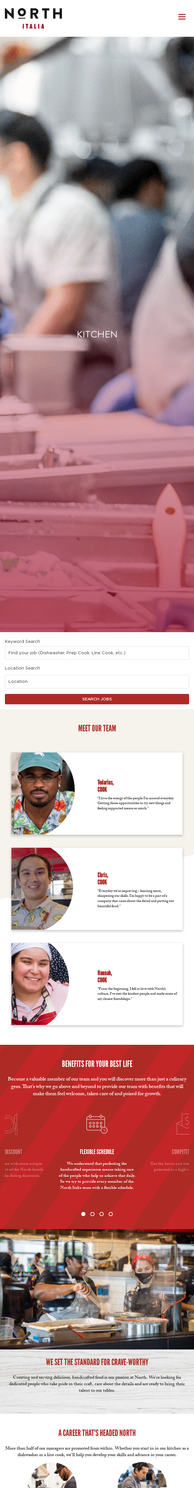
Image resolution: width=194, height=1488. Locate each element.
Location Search (22, 668)
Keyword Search (22, 641)
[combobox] (97, 653)
